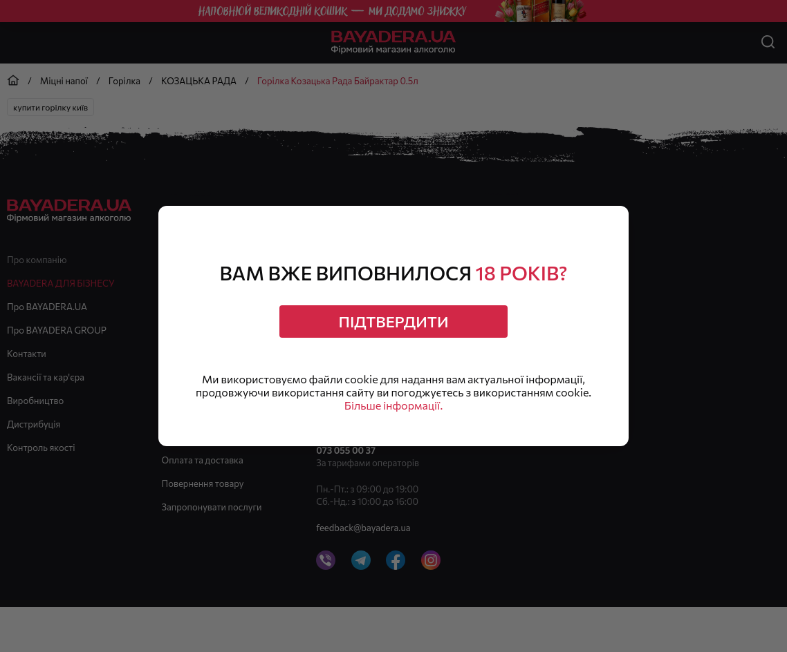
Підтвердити (394, 321)
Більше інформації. (393, 405)
